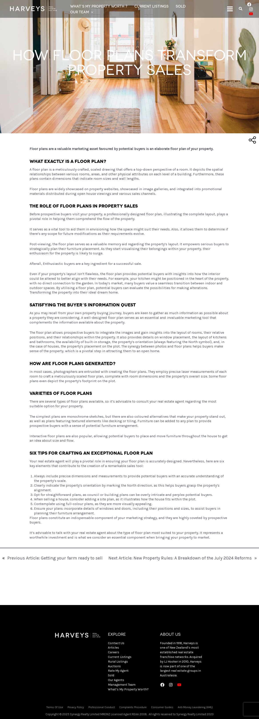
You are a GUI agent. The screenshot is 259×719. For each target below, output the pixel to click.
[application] (91, 12)
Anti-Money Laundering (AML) (195, 707)
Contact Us (116, 643)
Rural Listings (118, 661)
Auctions (114, 666)
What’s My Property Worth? (128, 689)
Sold (111, 675)
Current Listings (119, 657)
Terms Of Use (54, 707)
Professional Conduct (101, 707)
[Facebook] (249, 4)
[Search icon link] (241, 9)
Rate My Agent (118, 671)
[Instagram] (251, 9)
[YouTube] (251, 14)
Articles (113, 647)
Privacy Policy (76, 707)
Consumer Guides (162, 707)
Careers (113, 652)
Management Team (121, 685)
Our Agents (116, 680)
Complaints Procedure (133, 707)
